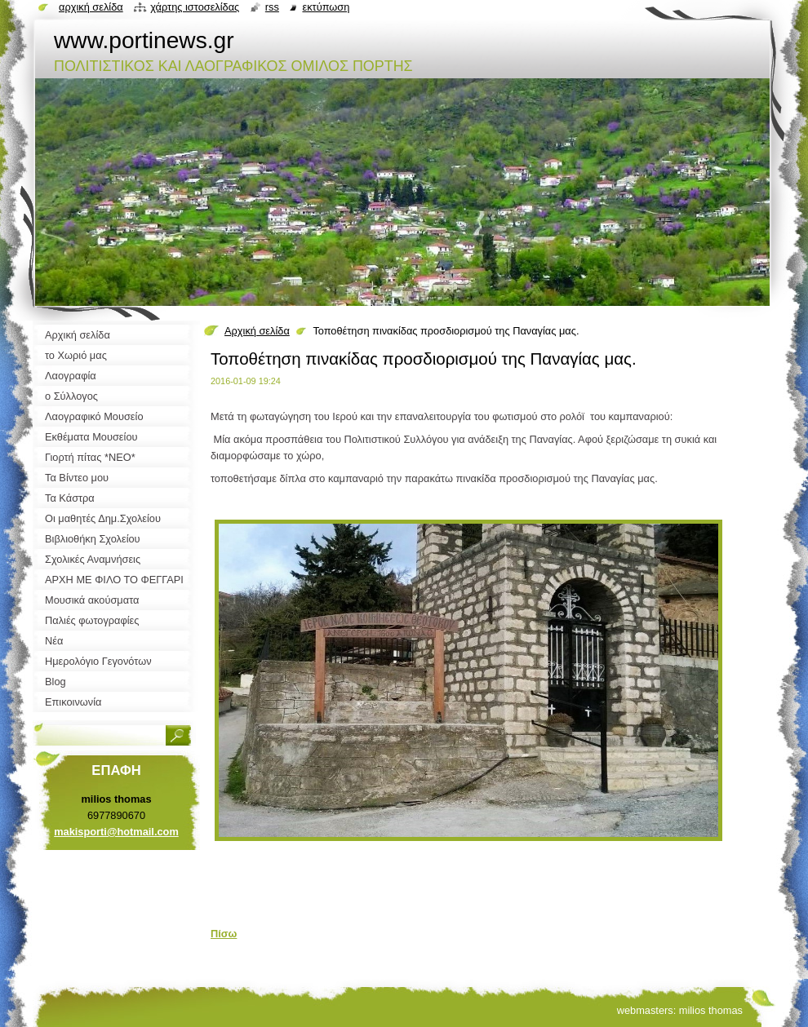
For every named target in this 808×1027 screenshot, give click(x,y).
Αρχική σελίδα (257, 331)
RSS (272, 7)
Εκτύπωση (325, 7)
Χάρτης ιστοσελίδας (194, 7)
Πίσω (224, 933)
